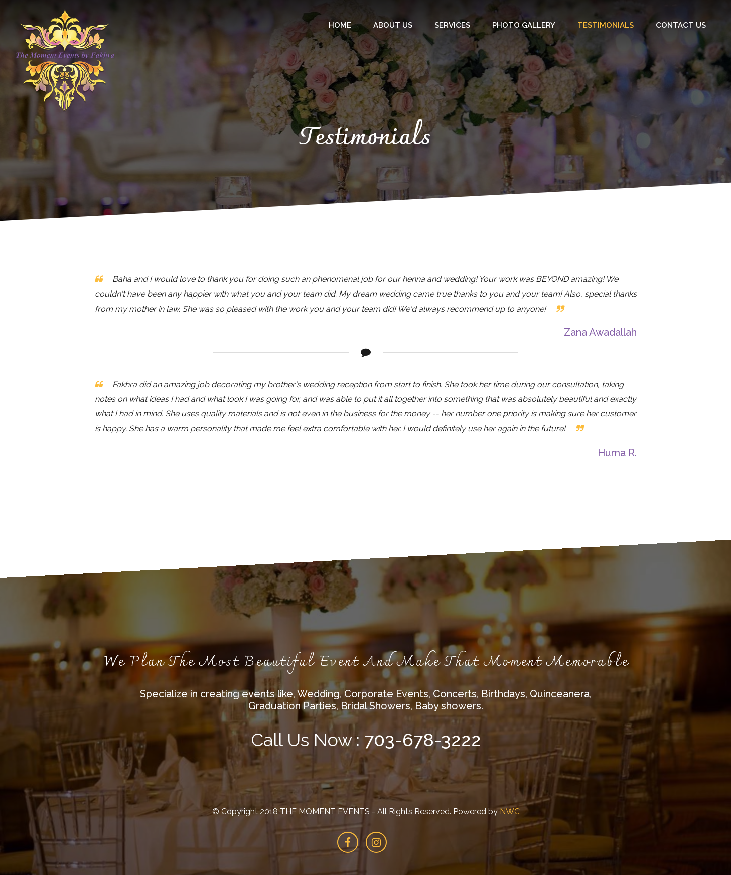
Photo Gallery (523, 25)
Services (452, 25)
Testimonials (605, 25)
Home (340, 25)
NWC (509, 811)
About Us (392, 25)
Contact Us (681, 25)
